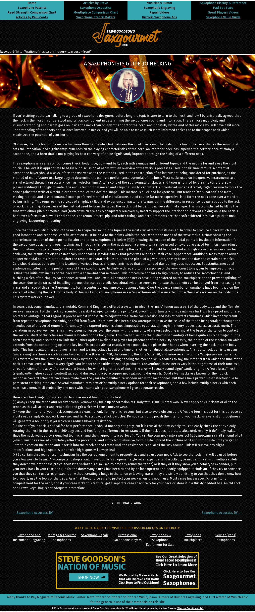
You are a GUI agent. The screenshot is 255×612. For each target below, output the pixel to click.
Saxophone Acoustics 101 (33, 513)
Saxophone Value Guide (223, 17)
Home (32, 3)
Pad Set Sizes (223, 8)
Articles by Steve (95, 3)
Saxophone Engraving (159, 8)
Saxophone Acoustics (95, 8)
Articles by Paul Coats (32, 17)
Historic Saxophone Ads (159, 17)
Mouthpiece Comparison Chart (96, 12)
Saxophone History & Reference (223, 3)
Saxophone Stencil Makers (95, 17)
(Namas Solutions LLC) (190, 608)
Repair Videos (159, 12)
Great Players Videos (223, 12)
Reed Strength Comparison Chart (32, 12)
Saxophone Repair (94, 535)
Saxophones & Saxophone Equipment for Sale (160, 540)
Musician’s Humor (159, 3)
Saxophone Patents (32, 8)
